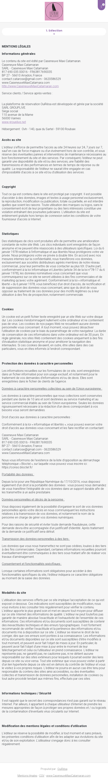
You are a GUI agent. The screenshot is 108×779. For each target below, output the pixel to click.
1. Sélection (54, 30)
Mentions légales (27, 775)
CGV (41, 775)
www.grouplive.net (14, 122)
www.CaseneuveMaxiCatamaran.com (68, 775)
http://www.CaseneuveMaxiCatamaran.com (30, 86)
